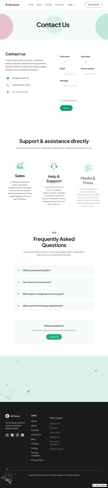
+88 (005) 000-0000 (21, 85)
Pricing (34, 449)
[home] (13, 4)
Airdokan (60, 475)
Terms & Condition (35, 455)
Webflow (76, 475)
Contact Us (54, 340)
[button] (71, 4)
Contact (35, 444)
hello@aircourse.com (20, 78)
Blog (33, 440)
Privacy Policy (37, 461)
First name (65, 57)
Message (64, 81)
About (39, 4)
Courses (48, 4)
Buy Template (93, 4)
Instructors (59, 4)
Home (30, 4)
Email (62, 69)
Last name (85, 57)
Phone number (87, 69)
